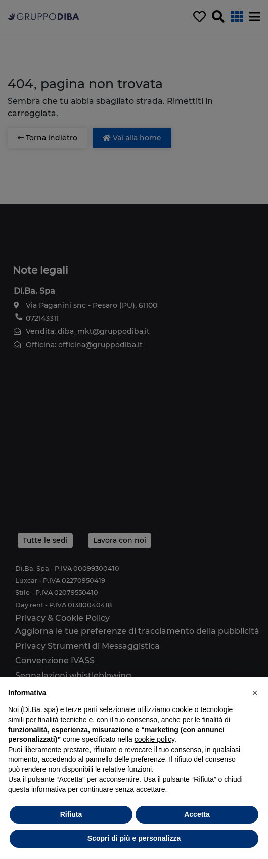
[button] (255, 693)
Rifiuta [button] (71, 814)
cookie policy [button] (154, 739)
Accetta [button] (197, 814)
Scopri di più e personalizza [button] (134, 838)
